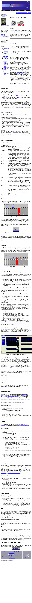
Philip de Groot (5, 25)
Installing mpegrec (5, 65)
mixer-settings (15, 131)
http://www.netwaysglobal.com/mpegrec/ (10, 398)
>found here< (15, 473)
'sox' (18, 97)
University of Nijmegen (4, 33)
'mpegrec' (17, 94)
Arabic (29, 13)
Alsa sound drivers (26, 537)
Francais (29, 12)
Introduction (6, 48)
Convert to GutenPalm (5, 15)
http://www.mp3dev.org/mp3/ (23, 427)
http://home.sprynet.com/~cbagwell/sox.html (10, 474)
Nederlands (18, 13)
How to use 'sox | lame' (5, 55)
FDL (16, 555)
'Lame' (4, 96)
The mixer (5, 57)
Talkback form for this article (6, 73)
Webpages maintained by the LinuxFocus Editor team (12, 554)
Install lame (6, 67)
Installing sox (6, 68)
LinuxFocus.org (11, 557)
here (1, 402)
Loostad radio (20, 72)
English (17, 12)
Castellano (21, 12)
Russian (23, 13)
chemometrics (4, 36)
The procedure (5, 50)
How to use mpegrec (5, 53)
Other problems (5, 70)
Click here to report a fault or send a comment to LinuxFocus (12, 559)
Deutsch (25, 12)
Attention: (5, 58)
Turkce (26, 13)
